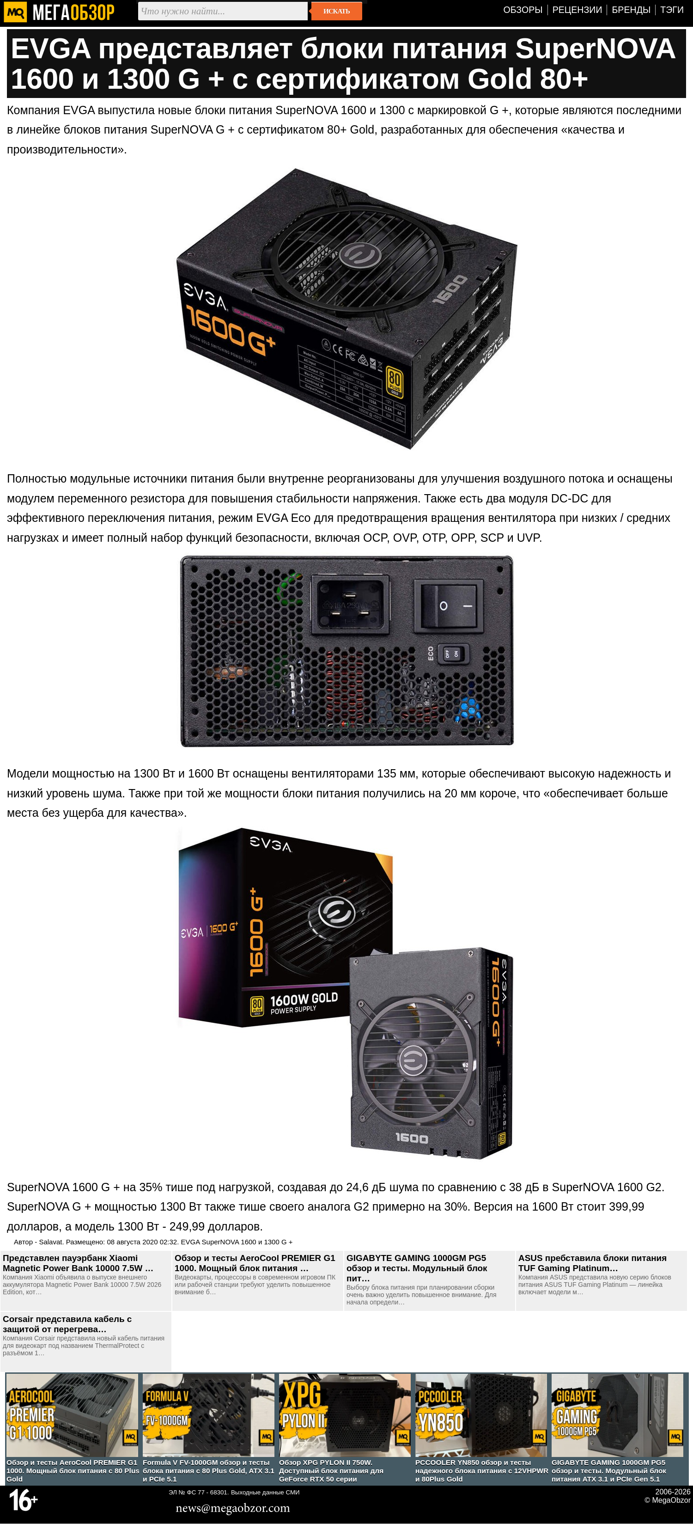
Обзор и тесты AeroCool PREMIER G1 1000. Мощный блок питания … (255, 1263)
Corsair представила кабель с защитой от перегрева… (67, 1324)
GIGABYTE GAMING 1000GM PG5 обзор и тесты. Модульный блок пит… (416, 1268)
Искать (336, 11)
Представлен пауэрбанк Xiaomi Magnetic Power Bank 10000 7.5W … (78, 1263)
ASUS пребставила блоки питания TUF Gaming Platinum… (592, 1263)
